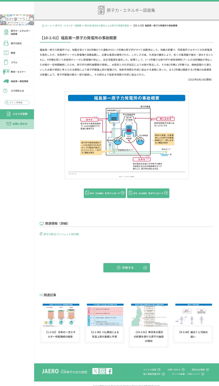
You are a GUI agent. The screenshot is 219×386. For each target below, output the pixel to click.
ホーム (48, 25)
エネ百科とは (17, 99)
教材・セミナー (18, 80)
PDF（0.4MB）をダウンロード (102, 193)
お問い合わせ (20, 132)
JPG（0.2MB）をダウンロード (151, 193)
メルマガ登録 (20, 122)
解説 (13, 61)
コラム (14, 70)
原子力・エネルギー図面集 (20, 41)
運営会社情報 (200, 365)
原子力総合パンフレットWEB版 (61, 230)
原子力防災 (16, 51)
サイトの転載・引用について (191, 369)
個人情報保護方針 (159, 369)
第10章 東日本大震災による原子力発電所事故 (107, 25)
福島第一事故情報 (19, 89)
